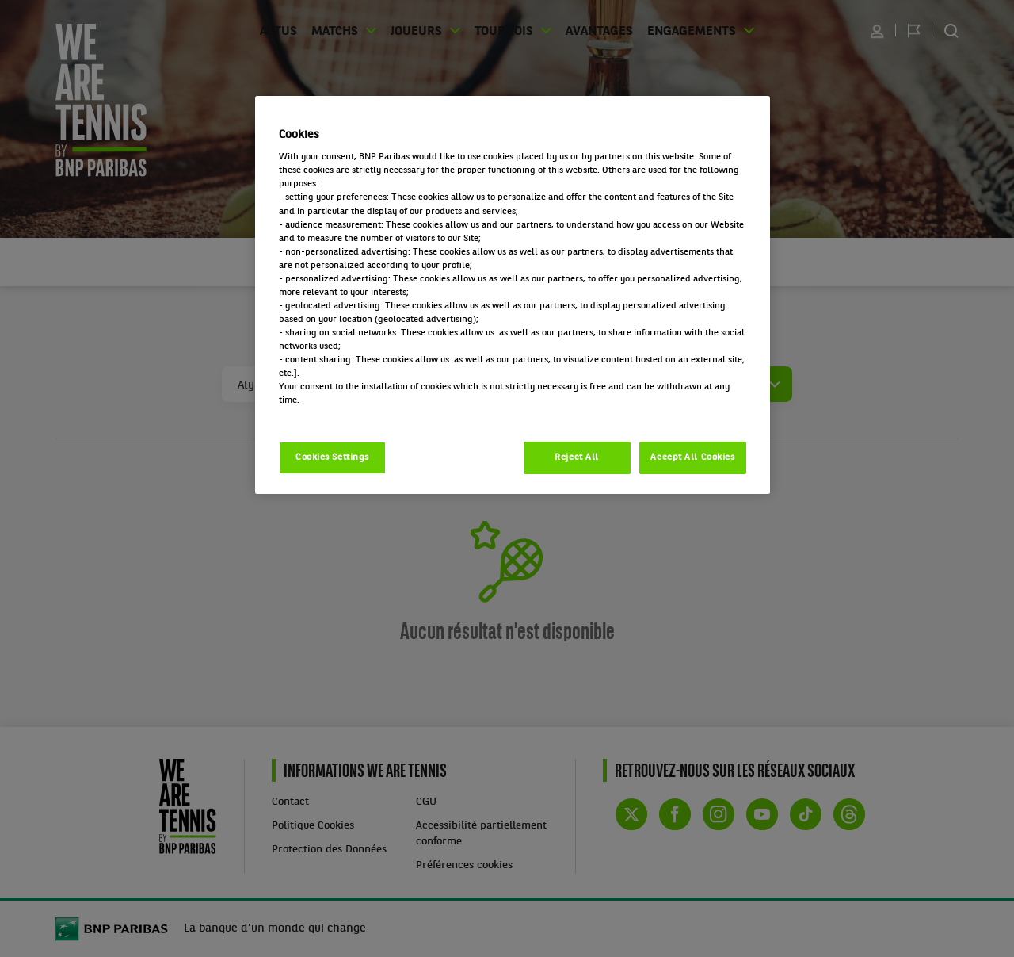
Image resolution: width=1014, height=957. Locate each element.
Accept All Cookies (692, 457)
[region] (512, 295)
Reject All (577, 457)
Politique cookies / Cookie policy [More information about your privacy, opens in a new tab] (348, 414)
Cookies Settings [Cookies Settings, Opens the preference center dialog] (332, 457)
